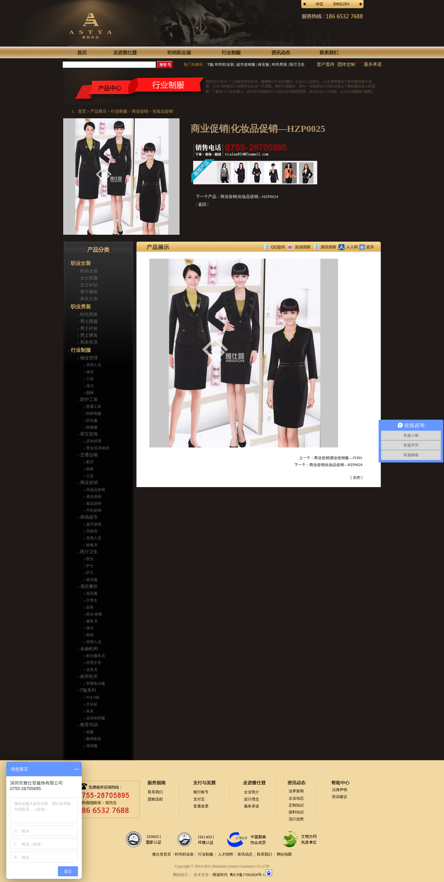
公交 (89, 476)
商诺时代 (220, 875)
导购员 (91, 531)
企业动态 (296, 798)
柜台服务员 (95, 656)
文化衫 (91, 704)
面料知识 (296, 812)
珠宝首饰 (88, 434)
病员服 (91, 579)
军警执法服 (95, 683)
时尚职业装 (224, 64)
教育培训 (88, 724)
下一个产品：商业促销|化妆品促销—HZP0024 (237, 196)
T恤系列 (87, 690)
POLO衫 (92, 697)
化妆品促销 (95, 489)
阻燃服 (91, 427)
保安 (89, 372)
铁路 (89, 469)
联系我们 (155, 792)
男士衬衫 (88, 328)
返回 (202, 204)
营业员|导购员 (97, 448)
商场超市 (88, 517)
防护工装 (88, 399)
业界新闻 (296, 791)
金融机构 (88, 648)
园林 (89, 392)
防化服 (91, 420)
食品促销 (93, 503)
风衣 (89, 711)
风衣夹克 (88, 342)
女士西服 (88, 278)
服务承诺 (251, 806)
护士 (89, 566)
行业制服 (80, 350)
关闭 (356, 477)
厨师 (89, 635)
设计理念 (251, 799)
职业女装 (80, 263)
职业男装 (80, 306)
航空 (89, 462)
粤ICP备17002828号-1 (248, 875)
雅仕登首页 (161, 854)
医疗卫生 (297, 64)
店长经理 (93, 441)
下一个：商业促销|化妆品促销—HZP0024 (328, 465)
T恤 (210, 64)
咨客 (89, 607)
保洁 (89, 386)
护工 (89, 572)
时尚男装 (279, 64)
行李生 (91, 600)
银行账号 (200, 792)
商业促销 (88, 482)
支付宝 (199, 799)
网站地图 (284, 854)
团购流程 (155, 799)
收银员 (91, 545)
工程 (89, 379)
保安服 (263, 64)
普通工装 (93, 406)
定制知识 (296, 805)
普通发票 (200, 806)
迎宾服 (91, 593)
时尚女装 (88, 271)
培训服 (91, 746)
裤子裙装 (88, 291)
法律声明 (339, 790)
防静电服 (93, 413)
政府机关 (88, 676)
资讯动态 (245, 854)
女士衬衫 (88, 285)
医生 (89, 559)
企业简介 (251, 792)
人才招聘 (225, 854)
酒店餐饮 (88, 586)
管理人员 (93, 365)
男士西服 (88, 321)
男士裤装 (88, 335)
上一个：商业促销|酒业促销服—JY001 (331, 458)
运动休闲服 (95, 718)
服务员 (91, 621)
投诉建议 (339, 797)
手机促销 (93, 510)
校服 (89, 732)
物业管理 (88, 358)
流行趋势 (296, 819)
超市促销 (93, 524)
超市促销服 (245, 64)
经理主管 (93, 662)
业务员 (91, 669)
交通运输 (88, 454)
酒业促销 (93, 496)
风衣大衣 (88, 298)
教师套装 (93, 739)
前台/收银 (93, 614)
